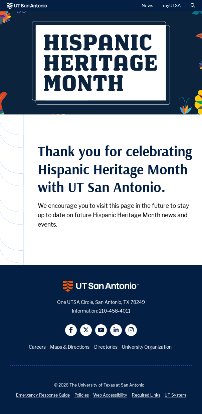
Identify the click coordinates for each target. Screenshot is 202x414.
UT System (175, 395)
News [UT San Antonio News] (147, 5)
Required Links (146, 395)
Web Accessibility (110, 395)
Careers (37, 347)
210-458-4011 (115, 311)
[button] (193, 5)
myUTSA (172, 5)
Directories (106, 347)
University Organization (147, 347)
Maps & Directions (69, 347)
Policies (81, 395)
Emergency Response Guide (43, 395)
